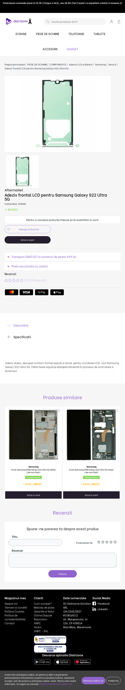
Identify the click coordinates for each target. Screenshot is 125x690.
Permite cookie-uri (93, 680)
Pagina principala (15, 64)
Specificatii (19, 336)
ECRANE (21, 33)
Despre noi (11, 603)
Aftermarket (14, 189)
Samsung (100, 64)
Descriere (17, 325)
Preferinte (113, 680)
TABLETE (99, 33)
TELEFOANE (76, 33)
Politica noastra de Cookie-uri (55, 684)
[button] (111, 21)
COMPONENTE (57, 64)
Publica (62, 574)
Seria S (112, 64)
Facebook (101, 603)
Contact (10, 623)
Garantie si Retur (44, 611)
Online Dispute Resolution (43, 617)
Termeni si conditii (16, 607)
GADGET (72, 49)
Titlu (14, 536)
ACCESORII (50, 49)
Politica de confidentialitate (15, 617)
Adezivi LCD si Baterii (80, 64)
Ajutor (37, 627)
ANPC (37, 623)
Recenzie (17, 550)
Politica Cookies (14, 611)
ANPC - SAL (41, 631)
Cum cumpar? (43, 603)
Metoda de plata (44, 607)
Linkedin (100, 609)
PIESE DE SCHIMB (47, 33)
